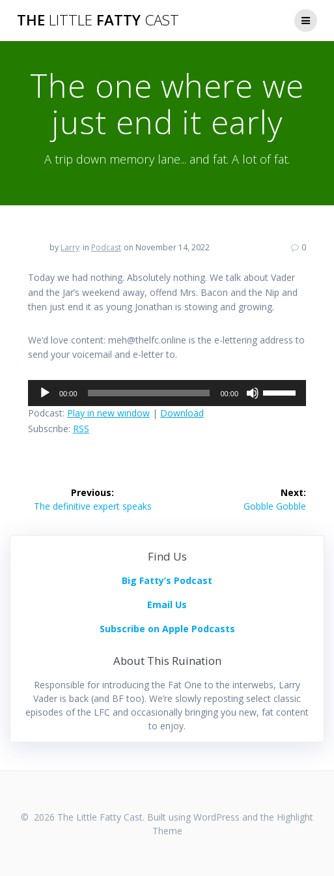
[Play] (44, 393)
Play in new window (108, 413)
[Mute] (252, 393)
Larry (70, 247)
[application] (167, 393)
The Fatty (98, 20)
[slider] (149, 393)
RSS (81, 428)
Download (182, 413)
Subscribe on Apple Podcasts (167, 628)
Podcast (106, 247)
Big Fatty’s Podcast (167, 580)
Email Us (167, 604)
